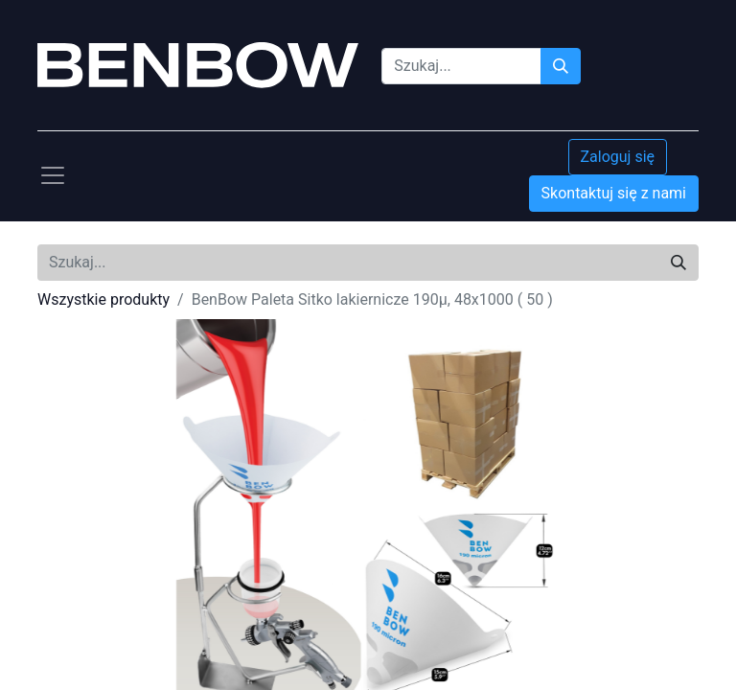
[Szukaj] (560, 66)
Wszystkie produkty (103, 299)
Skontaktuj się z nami (613, 193)
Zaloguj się (618, 157)
